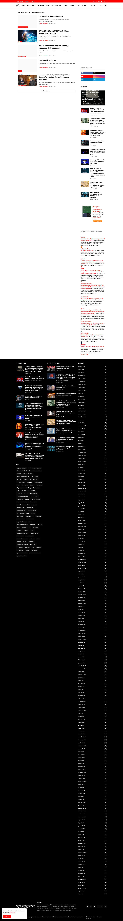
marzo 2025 (92, 408)
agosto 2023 (92, 464)
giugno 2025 (92, 399)
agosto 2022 (92, 500)
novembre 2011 (92, 882)
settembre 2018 (92, 639)
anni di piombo (29, 516)
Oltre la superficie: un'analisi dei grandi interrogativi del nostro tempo (97, 161)
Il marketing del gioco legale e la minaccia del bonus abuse (97, 142)
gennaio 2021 (92, 556)
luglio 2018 (92, 645)
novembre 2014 (92, 775)
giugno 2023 (92, 470)
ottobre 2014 (92, 778)
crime (38, 538)
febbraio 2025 (92, 411)
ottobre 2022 (92, 494)
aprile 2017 (92, 690)
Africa (36, 476)
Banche (32, 485)
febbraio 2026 (92, 375)
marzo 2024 (92, 444)
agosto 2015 (92, 749)
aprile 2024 (92, 441)
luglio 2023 (92, 467)
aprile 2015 (92, 761)
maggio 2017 (92, 687)
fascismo (27, 547)
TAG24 (82, 308)
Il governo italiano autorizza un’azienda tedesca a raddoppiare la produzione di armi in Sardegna (66, 430)
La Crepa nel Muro (85, 248)
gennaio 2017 (92, 698)
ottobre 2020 (92, 565)
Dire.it (82, 268)
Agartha (19, 479)
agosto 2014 (92, 784)
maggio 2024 (92, 438)
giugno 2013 (92, 826)
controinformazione (22, 538)
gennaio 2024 (92, 450)
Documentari (35, 496)
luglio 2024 (92, 432)
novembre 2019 (92, 598)
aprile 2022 (92, 512)
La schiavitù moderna (47, 60)
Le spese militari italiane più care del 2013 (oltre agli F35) (65, 367)
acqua (24, 502)
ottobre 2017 (92, 672)
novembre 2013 (92, 811)
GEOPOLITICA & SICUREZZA (53, 5)
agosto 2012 (92, 855)
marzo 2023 (92, 479)
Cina (18, 490)
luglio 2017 (92, 681)
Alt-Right (35, 479)
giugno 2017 (92, 684)
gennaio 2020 (92, 592)
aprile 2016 (92, 725)
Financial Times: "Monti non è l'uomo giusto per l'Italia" (66, 386)
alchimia (27, 505)
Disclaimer (27, 1)
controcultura (29, 536)
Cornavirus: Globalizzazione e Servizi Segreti (97, 209)
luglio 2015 (92, 752)
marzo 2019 (92, 621)
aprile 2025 (92, 405)
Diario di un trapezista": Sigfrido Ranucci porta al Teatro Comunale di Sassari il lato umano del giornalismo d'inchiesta (34, 435)
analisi (33, 513)
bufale (32, 530)
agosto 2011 (92, 891)
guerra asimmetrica (22, 553)
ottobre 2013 (92, 814)
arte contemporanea (22, 524)
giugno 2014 (92, 790)
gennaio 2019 (92, 627)
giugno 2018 (92, 648)
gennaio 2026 (92, 378)
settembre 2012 (92, 852)
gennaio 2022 (92, 521)
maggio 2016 (92, 722)
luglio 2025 (92, 396)
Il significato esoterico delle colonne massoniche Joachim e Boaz (66, 394)
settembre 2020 (92, 568)
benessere (35, 527)
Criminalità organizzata (23, 496)
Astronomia (25, 485)
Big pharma (20, 488)
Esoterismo (20, 499)
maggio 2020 (92, 580)
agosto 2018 (92, 642)
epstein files (31, 5)
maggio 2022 (92, 509)
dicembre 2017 (92, 666)
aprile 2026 (92, 370)
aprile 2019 (92, 618)
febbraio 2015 (92, 767)
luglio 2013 (92, 823)
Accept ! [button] (7, 916)
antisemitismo (20, 519)
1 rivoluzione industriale (35, 468)
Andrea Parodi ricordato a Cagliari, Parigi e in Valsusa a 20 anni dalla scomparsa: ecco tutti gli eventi (97, 133)
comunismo (20, 536)
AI (32, 476)
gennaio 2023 (92, 485)
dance (24, 541)
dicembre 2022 (92, 488)
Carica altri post (45, 91)
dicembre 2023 (92, 452)
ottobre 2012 (92, 849)
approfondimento (21, 522)
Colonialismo (31, 490)
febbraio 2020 (92, 589)
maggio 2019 (92, 615)
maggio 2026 (92, 367)
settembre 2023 (92, 461)
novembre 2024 (92, 420)
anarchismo (20, 516)
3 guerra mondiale (28, 473)
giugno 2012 (92, 861)
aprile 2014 (92, 796)
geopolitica (34, 550)
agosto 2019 (92, 607)
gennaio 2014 (92, 805)
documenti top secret (22, 544)
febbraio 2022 (92, 518)
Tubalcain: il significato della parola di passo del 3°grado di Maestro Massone (65, 439)
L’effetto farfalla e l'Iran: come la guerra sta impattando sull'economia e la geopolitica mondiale (97, 185)
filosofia (38, 547)
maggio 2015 (92, 758)
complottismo (34, 533)
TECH (77, 5)
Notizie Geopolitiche (86, 321)
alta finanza (30, 507)
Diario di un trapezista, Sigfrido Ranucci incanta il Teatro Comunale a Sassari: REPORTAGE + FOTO (97, 111)
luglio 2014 (92, 787)
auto (18, 527)
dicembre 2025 (92, 381)
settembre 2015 (92, 746)
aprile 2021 (92, 547)
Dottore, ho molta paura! (87, 250)
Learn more (12, 912)
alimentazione (20, 507)
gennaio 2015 (92, 769)
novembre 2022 (92, 491)
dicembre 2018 (92, 630)
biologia (26, 530)
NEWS (23, 5)
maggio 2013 (92, 829)
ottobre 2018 (92, 636)
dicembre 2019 (92, 595)
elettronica (20, 547)
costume (32, 538)
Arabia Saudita (38, 482)
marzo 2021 (92, 550)
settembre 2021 (92, 532)
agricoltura (20, 505)
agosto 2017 (92, 678)
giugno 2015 (92, 755)
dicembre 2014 (92, 772)
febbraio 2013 (92, 838)
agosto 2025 (92, 393)
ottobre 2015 (92, 743)
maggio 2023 (92, 473)
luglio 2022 (92, 503)
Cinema (24, 490)
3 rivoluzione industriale (23, 476)
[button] (101, 5)
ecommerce (33, 544)
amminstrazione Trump (23, 513)
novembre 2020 (92, 562)
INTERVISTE (85, 5)
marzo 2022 (92, 515)
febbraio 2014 (92, 802)
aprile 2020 (92, 583)
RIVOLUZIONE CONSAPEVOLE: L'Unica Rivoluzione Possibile (54, 32)
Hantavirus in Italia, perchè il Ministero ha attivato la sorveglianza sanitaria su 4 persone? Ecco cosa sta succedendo (93, 311)
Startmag (83, 344)
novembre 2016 (92, 704)
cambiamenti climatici (22, 533)
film (33, 547)
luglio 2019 (92, 610)
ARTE (66, 5)
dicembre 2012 (92, 844)
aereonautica (32, 502)
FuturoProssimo (85, 333)
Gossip (19, 502)
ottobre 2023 (92, 458)
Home (17, 1)
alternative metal (21, 510)
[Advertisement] (93, 37)
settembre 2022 (92, 497)
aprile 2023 (92, 476)
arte (30, 522)
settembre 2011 (92, 888)
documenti (31, 541)
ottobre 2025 (92, 387)
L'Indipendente (84, 296)
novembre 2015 (92, 740)
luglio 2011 (92, 894)
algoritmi (34, 505)
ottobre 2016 (92, 707)
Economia (41, 5)
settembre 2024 (92, 426)
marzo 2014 (92, 799)
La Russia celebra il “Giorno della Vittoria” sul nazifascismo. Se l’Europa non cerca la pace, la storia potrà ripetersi (92, 287)
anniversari (38, 516)
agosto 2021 (92, 535)
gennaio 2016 (92, 734)
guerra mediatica (21, 555)
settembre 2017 (92, 675)
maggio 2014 (92, 793)
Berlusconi (39, 485)
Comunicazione (21, 493)
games (27, 550)
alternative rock (32, 510)
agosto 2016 (92, 713)
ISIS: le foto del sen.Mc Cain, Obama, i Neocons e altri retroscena (54, 47)
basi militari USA (26, 527)
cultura (19, 541)
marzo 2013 (92, 835)
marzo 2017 (92, 692)
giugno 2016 (92, 719)
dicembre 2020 (92, 559)
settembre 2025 (92, 390)
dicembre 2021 (92, 524)
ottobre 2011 (92, 885)
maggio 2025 (92, 402)
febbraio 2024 (92, 447)
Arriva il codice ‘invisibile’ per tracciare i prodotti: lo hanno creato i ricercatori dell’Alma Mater (97, 152)
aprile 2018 (92, 654)
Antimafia (29, 482)
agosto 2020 (92, 571)
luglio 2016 (92, 716)
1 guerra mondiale (21, 468)
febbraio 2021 (92, 553)
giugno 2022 (92, 506)
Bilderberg (28, 488)
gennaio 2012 (92, 876)
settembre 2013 (92, 817)
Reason (83, 258)
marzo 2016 (92, 728)
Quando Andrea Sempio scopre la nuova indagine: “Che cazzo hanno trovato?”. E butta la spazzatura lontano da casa (92, 272)
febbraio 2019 (92, 624)
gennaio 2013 (92, 841)
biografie (19, 530)
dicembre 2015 (92, 737)
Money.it (83, 237)
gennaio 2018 (92, 663)
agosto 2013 (92, 820)
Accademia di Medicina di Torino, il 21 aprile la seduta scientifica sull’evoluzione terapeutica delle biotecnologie (34, 446)
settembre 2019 (92, 604)
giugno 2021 (92, 541)
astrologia (32, 524)
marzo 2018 (92, 657)
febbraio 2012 (92, 873)
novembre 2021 (92, 527)
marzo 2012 (92, 870)
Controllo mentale (32, 493)
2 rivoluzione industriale (35, 471)
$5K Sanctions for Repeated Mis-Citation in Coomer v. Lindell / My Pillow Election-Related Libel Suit (92, 262)
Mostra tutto (84, 354)
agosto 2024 (92, 429)
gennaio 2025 (92, 414)
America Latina (21, 482)
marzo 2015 (92, 764)
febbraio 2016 (92, 731)
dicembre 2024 (92, 417)
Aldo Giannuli (96, 206)
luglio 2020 (92, 574)
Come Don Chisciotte (86, 283)
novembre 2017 (92, 669)
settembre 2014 (92, 781)
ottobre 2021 (92, 530)
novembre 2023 (92, 455)
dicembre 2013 (92, 808)
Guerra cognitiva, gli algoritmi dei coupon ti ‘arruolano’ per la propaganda (96, 195)
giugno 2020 (92, 577)
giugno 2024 (92, 435)
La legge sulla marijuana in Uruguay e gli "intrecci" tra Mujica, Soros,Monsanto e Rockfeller (54, 77)
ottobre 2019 (92, 601)
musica (72, 5)
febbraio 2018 (92, 660)
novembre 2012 (92, 846)
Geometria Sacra (35, 499)
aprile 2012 (92, 867)
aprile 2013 (92, 832)
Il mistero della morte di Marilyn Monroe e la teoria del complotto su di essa (65, 413)
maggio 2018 (92, 651)
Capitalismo (36, 488)
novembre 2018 (92, 633)
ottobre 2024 (92, 423)
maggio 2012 (92, 864)
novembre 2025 (92, 384)
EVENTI (93, 5)
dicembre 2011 (92, 879)
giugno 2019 (92, 612)
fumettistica (20, 550)
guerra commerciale (35, 553)
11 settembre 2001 (22, 471)
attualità (40, 524)
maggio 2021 (92, 544)
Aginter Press (27, 479)
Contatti (32, 1)
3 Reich (19, 473)
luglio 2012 (92, 858)
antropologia (30, 519)
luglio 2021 (92, 538)
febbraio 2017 (92, 695)
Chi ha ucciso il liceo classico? (51, 17)
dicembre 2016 (92, 701)
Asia (18, 485)
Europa (27, 499)
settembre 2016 (92, 710)
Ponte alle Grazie (97, 217)
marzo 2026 (92, 372)
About (21, 1)
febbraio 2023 (92, 482)
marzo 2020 (92, 586)
